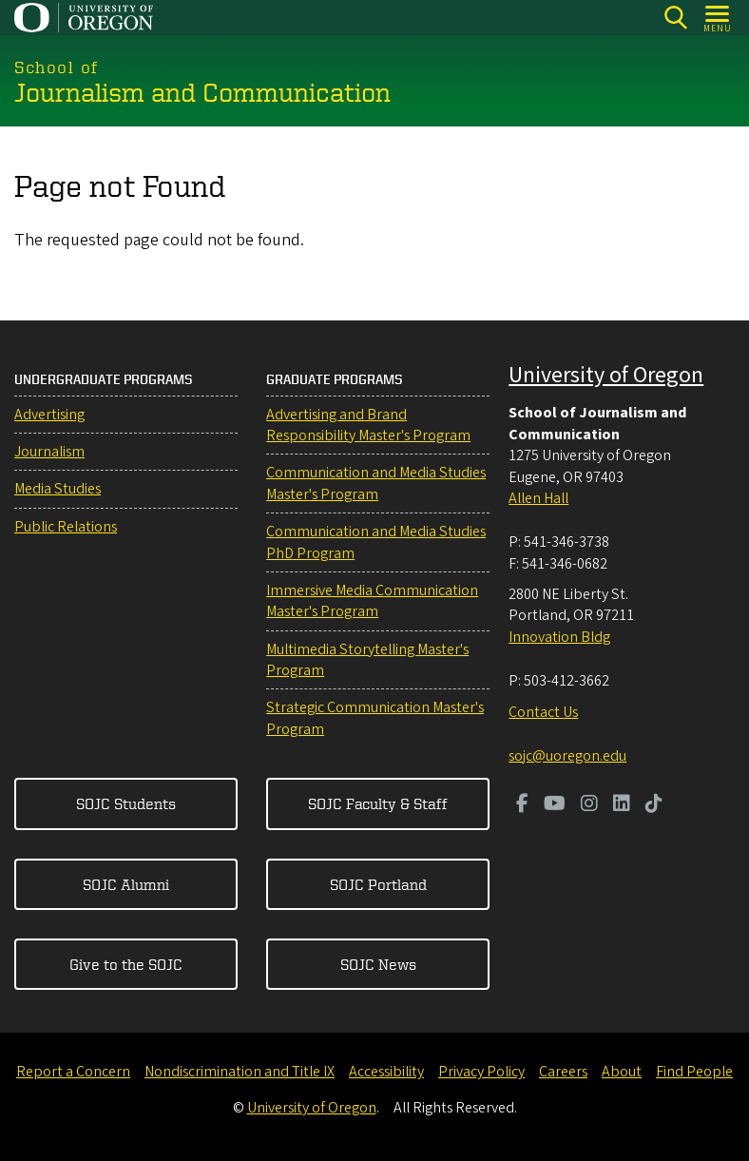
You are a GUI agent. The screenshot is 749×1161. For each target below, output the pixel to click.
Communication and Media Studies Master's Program (376, 483)
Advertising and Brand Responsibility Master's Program (368, 425)
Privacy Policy (481, 1071)
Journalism (49, 451)
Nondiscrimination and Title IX (239, 1071)
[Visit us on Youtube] (554, 805)
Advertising (49, 414)
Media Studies (57, 488)
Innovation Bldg (559, 637)
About (622, 1071)
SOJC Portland (378, 884)
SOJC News (378, 964)
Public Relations (65, 526)
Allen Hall (538, 498)
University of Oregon (606, 375)
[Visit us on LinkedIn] (621, 805)
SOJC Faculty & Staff (378, 803)
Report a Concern (73, 1071)
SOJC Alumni (126, 884)
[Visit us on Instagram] (589, 805)
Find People (694, 1071)
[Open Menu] (718, 17)
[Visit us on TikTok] (654, 805)
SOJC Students (126, 803)
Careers (563, 1071)
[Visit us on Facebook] (522, 805)
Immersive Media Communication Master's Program (372, 601)
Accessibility (386, 1071)
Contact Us (543, 712)
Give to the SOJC (125, 964)
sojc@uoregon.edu (567, 755)
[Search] (675, 17)
